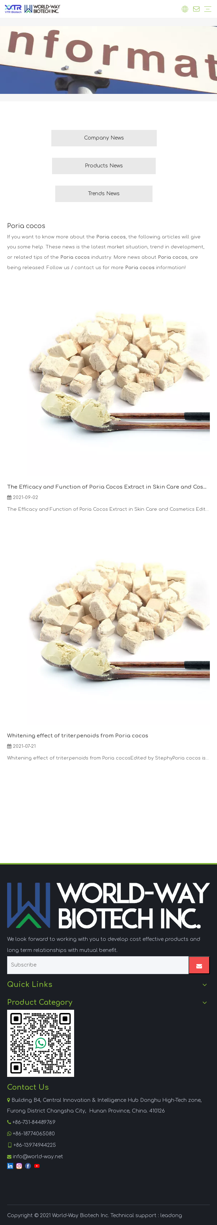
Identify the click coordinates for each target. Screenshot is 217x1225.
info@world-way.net (38, 1156)
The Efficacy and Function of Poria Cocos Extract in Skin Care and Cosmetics (108, 487)
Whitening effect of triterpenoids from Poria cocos (77, 736)
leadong (171, 1215)
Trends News (104, 193)
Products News (104, 165)
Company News (104, 138)
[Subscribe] (96, 965)
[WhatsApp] (40, 1043)
